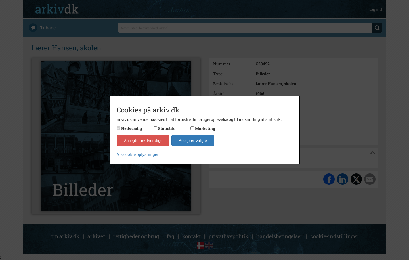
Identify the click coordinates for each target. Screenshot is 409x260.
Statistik (166, 128)
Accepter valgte (193, 140)
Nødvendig (131, 128)
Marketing (205, 128)
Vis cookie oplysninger (138, 154)
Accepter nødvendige (143, 140)
